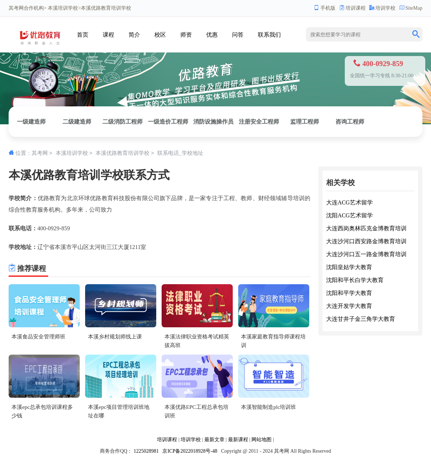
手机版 (324, 8)
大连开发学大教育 (349, 306)
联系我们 (269, 35)
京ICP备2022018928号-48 (189, 451)
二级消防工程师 (122, 122)
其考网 (16, 8)
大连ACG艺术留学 (349, 202)
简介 (134, 35)
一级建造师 (31, 122)
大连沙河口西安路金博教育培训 (366, 241)
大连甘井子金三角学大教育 (360, 319)
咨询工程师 (349, 122)
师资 (186, 35)
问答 (238, 35)
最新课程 (238, 439)
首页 (82, 35)
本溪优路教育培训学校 (122, 153)
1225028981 (146, 451)
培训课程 (352, 8)
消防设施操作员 (213, 122)
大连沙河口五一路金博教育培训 (366, 254)
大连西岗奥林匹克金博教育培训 (366, 228)
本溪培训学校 (63, 8)
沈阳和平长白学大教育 (355, 280)
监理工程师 (304, 122)
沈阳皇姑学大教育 (349, 267)
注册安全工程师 (259, 122)
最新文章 (214, 439)
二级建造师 (76, 122)
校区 (160, 35)
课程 (108, 35)
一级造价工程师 (168, 122)
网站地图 (261, 439)
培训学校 (382, 8)
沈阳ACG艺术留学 (349, 215)
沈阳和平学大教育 (349, 293)
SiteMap (410, 8)
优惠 (212, 35)
